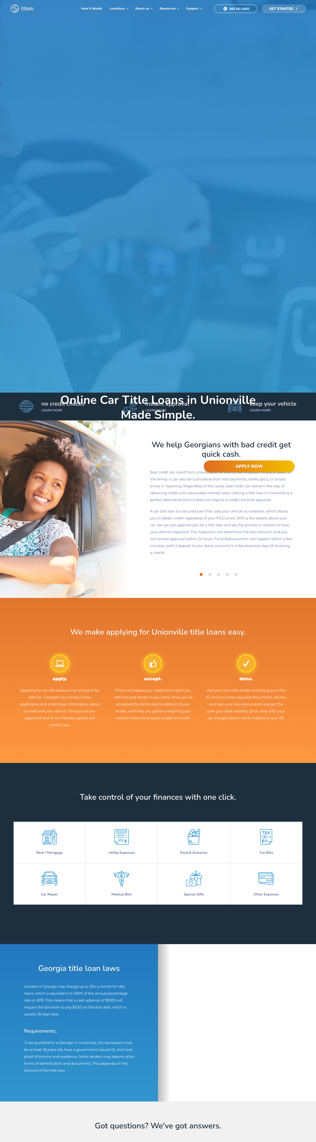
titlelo (27, 9)
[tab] (201, 574)
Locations (117, 8)
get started (283, 9)
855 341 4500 (236, 8)
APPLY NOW (249, 466)
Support (192, 8)
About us (142, 8)
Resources (168, 8)
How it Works (91, 8)
